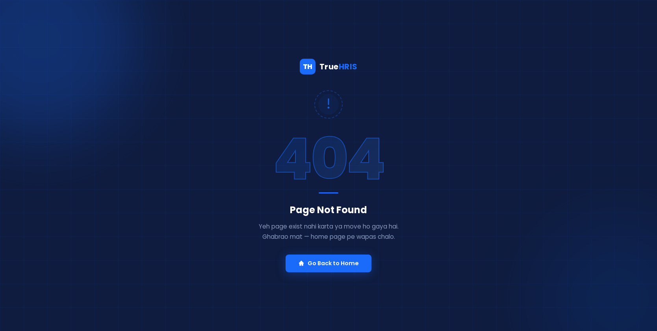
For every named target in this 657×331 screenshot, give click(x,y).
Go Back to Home (328, 263)
